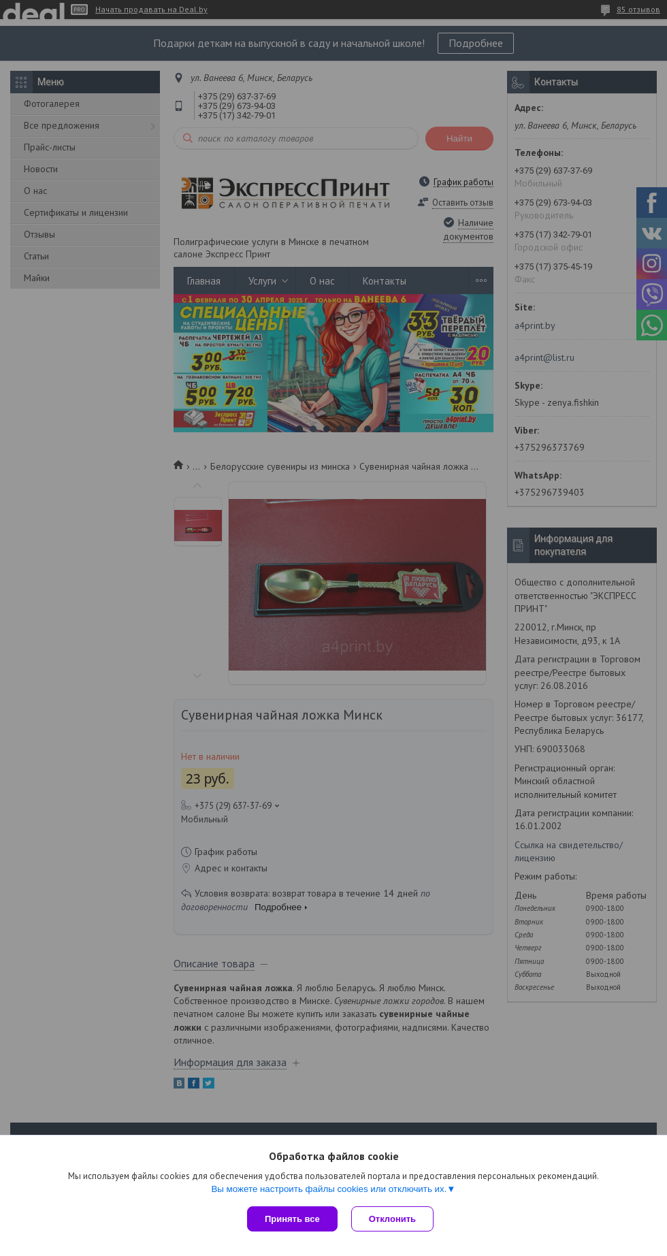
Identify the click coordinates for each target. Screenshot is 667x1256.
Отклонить (392, 1219)
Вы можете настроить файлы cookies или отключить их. (328, 1189)
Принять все (292, 1219)
